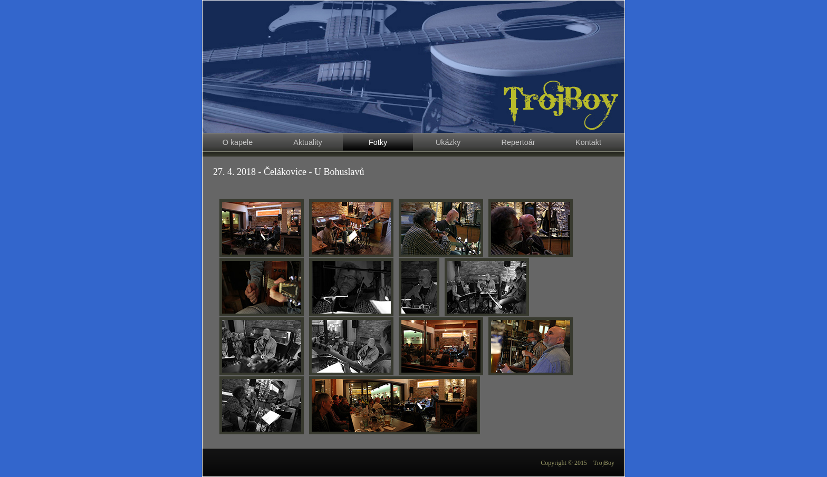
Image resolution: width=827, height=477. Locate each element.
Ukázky (448, 142)
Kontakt (588, 142)
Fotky (378, 142)
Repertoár (518, 142)
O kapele (238, 142)
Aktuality (307, 142)
